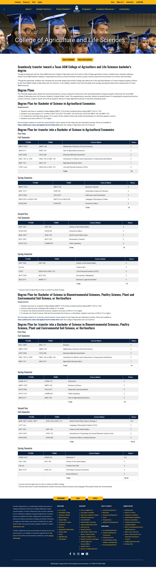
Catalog (18, 2)
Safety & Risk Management (110, 522)
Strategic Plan (129, 544)
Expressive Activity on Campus (90, 515)
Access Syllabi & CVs (87, 510)
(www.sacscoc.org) (18, 526)
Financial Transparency (87, 517)
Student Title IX (85, 546)
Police (105, 517)
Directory (61, 527)
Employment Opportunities (66, 529)
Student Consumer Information (90, 539)
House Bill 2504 (85, 520)
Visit (34, 2)
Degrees (26, 2)
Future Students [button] (63, 9)
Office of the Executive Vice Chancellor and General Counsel (133, 537)
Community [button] (124, 9)
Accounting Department (110, 530)
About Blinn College (64, 512)
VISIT (78, 498)
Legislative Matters (130, 524)
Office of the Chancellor (132, 532)
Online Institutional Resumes (89, 524)
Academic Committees (131, 515)
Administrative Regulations (132, 517)
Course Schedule (68, 59)
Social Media (62, 539)
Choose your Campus (65, 522)
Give (113, 2)
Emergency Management (110, 515)
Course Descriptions (85, 59)
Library (61, 534)
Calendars (130, 2)
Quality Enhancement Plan (132, 541)
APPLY (95, 498)
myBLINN (139, 2)
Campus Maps (63, 520)
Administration (129, 510)
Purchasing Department (109, 545)
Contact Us (62, 524)
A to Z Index (62, 510)
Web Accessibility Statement (89, 549)
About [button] (28, 9)
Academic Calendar (64, 515)
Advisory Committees (131, 520)
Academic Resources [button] (105, 9)
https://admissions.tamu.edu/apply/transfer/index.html (38, 125)
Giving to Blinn (63, 532)
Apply (40, 2)
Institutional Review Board (132, 522)
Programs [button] (86, 9)
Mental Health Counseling (88, 522)
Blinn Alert (106, 512)
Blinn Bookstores (64, 517)
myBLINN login (63, 537)
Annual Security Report (109, 510)
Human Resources (108, 537)
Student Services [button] (43, 9)
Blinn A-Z (120, 2)
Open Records (85, 527)
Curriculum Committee (87, 512)
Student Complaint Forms (88, 537)
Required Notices (86, 529)
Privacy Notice (107, 520)
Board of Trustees (130, 512)
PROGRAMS (61, 498)
